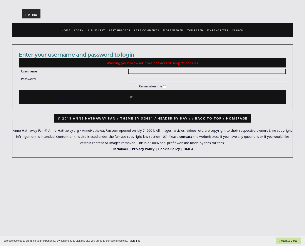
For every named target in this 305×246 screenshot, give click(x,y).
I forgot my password (72, 94)
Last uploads (119, 30)
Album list (96, 30)
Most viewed (173, 30)
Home (66, 30)
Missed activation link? (72, 99)
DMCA (188, 149)
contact (185, 136)
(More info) (135, 240)
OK (131, 96)
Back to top (208, 118)
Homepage (236, 118)
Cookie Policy (169, 149)
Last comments (146, 30)
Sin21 (147, 118)
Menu (32, 15)
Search (237, 30)
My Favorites (217, 30)
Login (79, 30)
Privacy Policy (143, 149)
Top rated (195, 30)
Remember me (151, 86)
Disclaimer (119, 149)
